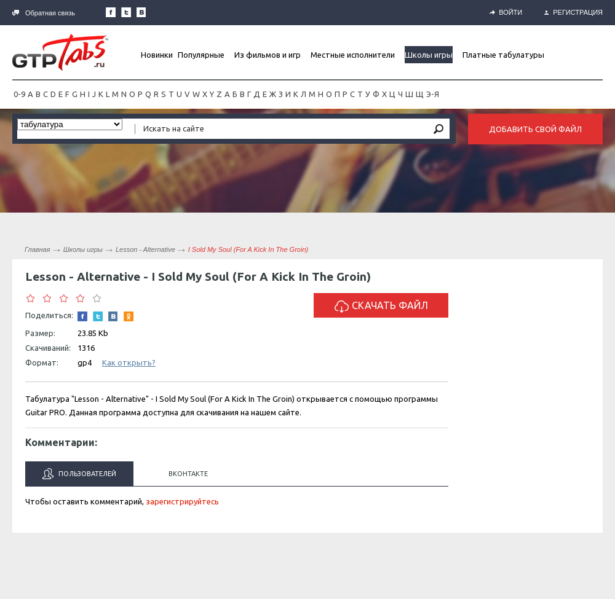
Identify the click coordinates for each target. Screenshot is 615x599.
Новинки (157, 54)
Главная (37, 249)
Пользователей (79, 473)
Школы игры (429, 54)
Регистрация (573, 12)
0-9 (19, 94)
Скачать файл (381, 306)
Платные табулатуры (503, 54)
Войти (506, 12)
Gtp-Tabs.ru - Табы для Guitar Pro (60, 52)
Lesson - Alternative (145, 249)
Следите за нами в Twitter (126, 12)
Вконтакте (188, 473)
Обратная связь (43, 13)
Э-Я (432, 94)
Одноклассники (128, 316)
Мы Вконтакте (141, 12)
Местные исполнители (353, 54)
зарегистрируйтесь (182, 501)
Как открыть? (129, 362)
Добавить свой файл (535, 129)
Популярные (201, 54)
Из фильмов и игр (267, 54)
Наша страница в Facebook (111, 12)
